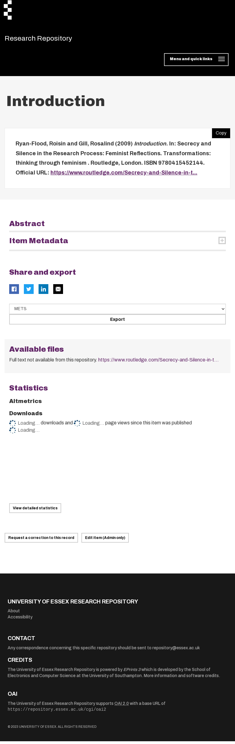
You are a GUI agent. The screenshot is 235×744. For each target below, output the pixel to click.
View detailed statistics (35, 511)
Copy (219, 134)
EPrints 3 (131, 672)
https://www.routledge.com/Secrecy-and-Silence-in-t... (123, 175)
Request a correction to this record (41, 540)
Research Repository (48, 40)
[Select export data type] (117, 311)
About (14, 613)
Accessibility (20, 620)
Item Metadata (38, 243)
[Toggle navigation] (196, 62)
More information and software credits (181, 678)
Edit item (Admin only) (105, 540)
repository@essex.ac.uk (176, 650)
